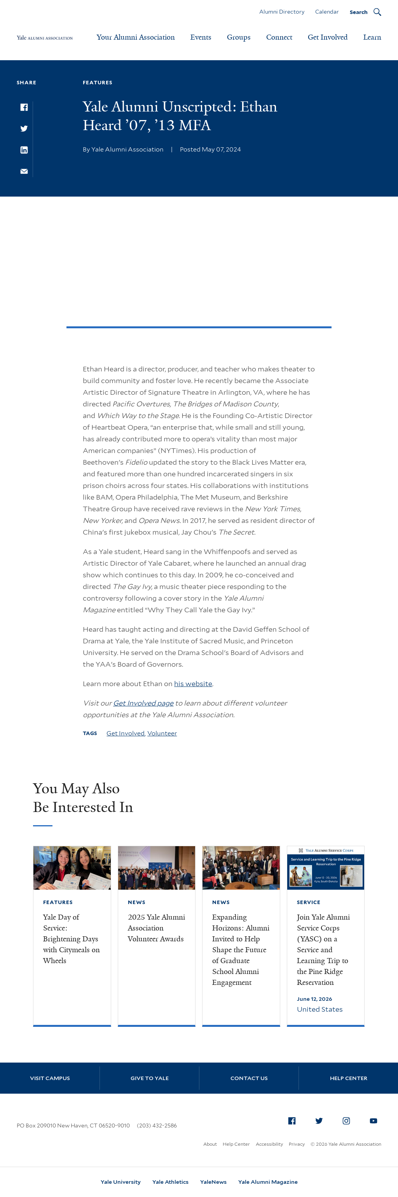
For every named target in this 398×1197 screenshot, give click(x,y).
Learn (372, 37)
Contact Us (249, 1078)
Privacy (297, 1144)
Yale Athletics (170, 1182)
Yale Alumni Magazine (268, 1182)
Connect (279, 37)
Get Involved (328, 37)
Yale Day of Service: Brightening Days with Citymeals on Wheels (71, 939)
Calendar (327, 12)
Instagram (348, 1119)
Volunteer (162, 733)
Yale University (121, 1182)
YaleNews (213, 1182)
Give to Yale (150, 1078)
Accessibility (269, 1144)
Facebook (294, 1119)
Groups (239, 37)
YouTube (376, 1119)
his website (193, 684)
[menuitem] (292, 1121)
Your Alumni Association (136, 37)
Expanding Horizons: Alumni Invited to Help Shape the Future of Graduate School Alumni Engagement (240, 950)
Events (200, 37)
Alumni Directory (281, 12)
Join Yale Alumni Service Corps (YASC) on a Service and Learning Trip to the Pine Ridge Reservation (323, 950)
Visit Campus (50, 1078)
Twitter (321, 1119)
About (210, 1144)
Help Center (348, 1078)
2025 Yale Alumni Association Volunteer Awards (156, 928)
